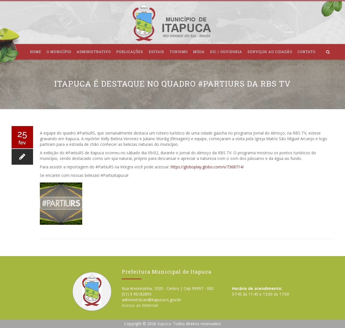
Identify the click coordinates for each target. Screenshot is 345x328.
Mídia (199, 51)
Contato (306, 51)
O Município (59, 51)
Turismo (179, 51)
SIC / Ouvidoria (226, 51)
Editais (156, 51)
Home (35, 51)
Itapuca (164, 323)
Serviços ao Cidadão (270, 51)
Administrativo (94, 51)
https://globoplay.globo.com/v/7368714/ (207, 166)
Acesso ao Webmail (140, 305)
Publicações (129, 51)
